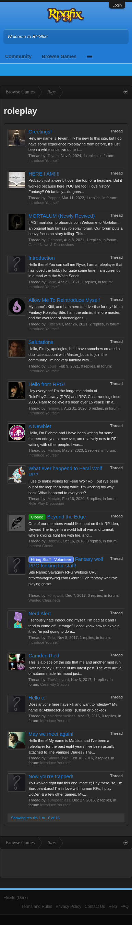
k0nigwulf (55, 595)
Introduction (41, 258)
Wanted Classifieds (44, 600)
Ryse (52, 282)
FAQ (124, 906)
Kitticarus (55, 324)
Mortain (54, 499)
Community (18, 56)
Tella (52, 637)
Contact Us (95, 906)
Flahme (54, 450)
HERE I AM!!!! (43, 174)
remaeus (55, 408)
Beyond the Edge (57, 516)
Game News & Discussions (51, 245)
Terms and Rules (36, 906)
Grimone (55, 240)
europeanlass (59, 800)
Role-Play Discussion (46, 503)
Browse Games (59, 56)
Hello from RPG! (46, 384)
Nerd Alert (39, 613)
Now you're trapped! (50, 776)
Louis (52, 366)
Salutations (40, 342)
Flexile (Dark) (15, 897)
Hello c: (36, 698)
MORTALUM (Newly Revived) (61, 216)
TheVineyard (58, 680)
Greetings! (40, 131)
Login (117, 5)
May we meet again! (50, 734)
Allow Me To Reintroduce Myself (64, 300)
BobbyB (54, 541)
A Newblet (39, 426)
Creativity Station (54, 684)
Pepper (54, 198)
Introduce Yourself (43, 160)
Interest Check (40, 546)
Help (112, 906)
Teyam (53, 156)
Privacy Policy (68, 906)
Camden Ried (43, 655)
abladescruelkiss (61, 716)
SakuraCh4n (58, 758)
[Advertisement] (66, 862)
